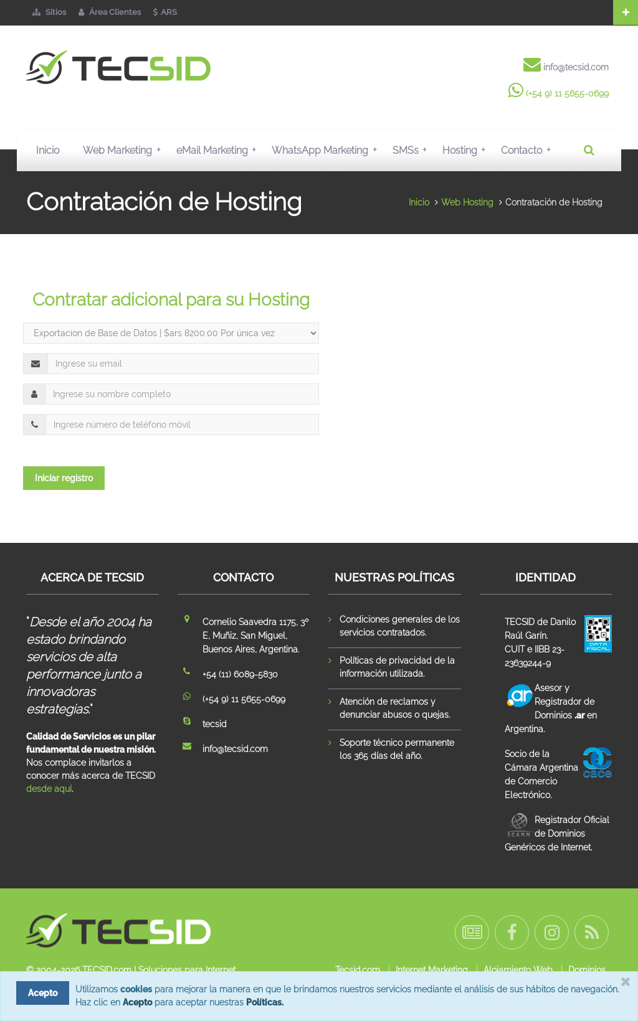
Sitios (49, 12)
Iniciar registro (64, 478)
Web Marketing (124, 150)
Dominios (587, 970)
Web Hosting (467, 202)
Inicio (47, 150)
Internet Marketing (432, 970)
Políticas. (264, 1002)
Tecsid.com (357, 970)
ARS (165, 12)
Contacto (528, 150)
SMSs (412, 150)
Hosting (466, 150)
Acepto (137, 1002)
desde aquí (49, 789)
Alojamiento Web (518, 970)
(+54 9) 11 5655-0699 (567, 93)
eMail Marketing (219, 150)
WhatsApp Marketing (327, 150)
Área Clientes (110, 12)
